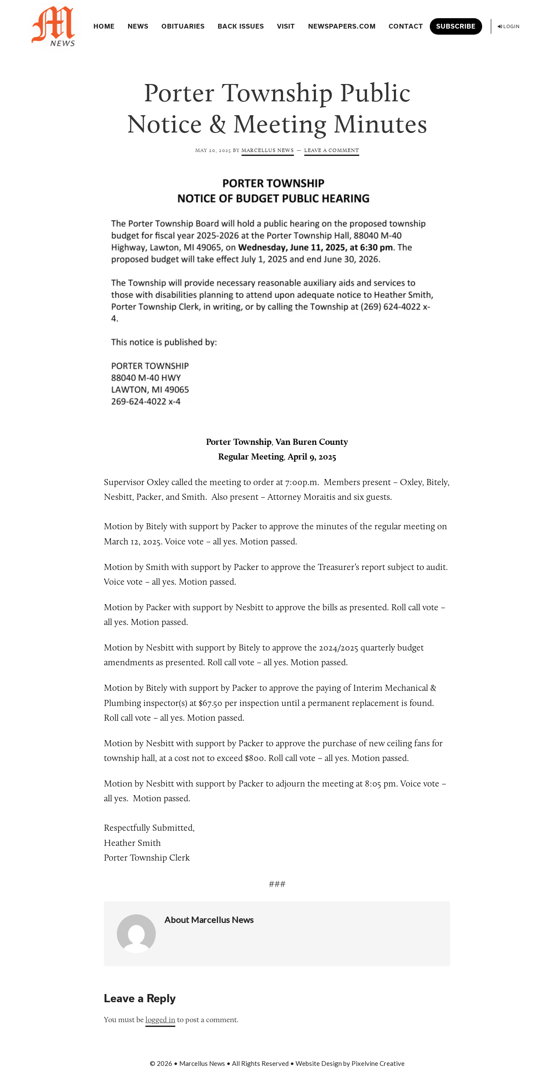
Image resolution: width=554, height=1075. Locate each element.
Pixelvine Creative (378, 1063)
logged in (160, 1019)
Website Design (319, 1063)
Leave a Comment (331, 150)
